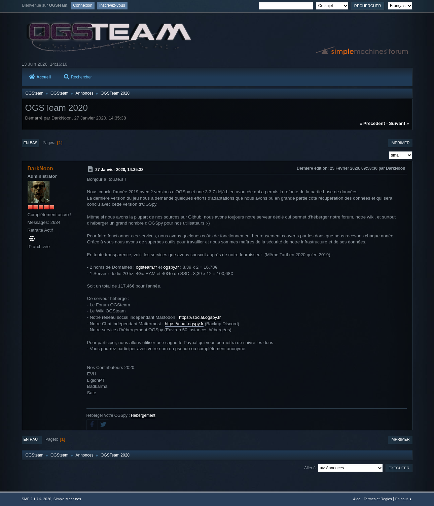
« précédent (372, 123)
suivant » (399, 123)
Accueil (40, 77)
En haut (32, 439)
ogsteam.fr (146, 267)
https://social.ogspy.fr (200, 317)
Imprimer (400, 143)
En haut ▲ (403, 499)
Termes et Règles (378, 499)
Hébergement (143, 415)
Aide (357, 499)
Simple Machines (67, 499)
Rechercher (78, 77)
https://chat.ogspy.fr (184, 323)
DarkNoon (40, 168)
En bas (31, 143)
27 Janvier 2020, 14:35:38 (119, 169)
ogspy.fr (171, 267)
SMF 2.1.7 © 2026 (36, 499)
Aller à (310, 468)
